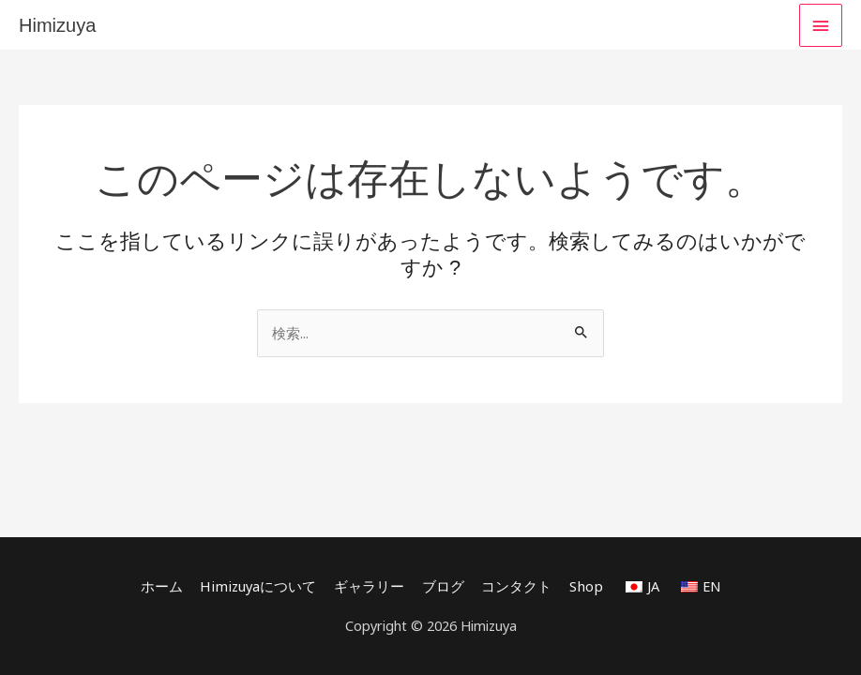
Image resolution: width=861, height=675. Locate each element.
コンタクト (515, 586)
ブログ (442, 586)
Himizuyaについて (260, 586)
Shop (584, 586)
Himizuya (57, 25)
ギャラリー (368, 586)
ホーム (165, 586)
